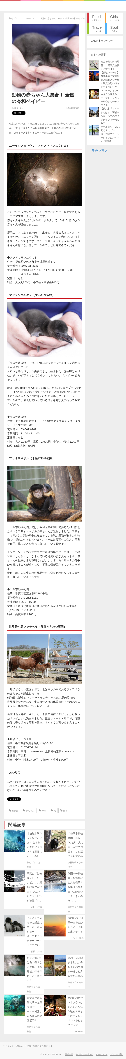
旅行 (63, 810)
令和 (42, 810)
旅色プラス (100, 150)
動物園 (13, 810)
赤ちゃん (28, 810)
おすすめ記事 (98, 54)
